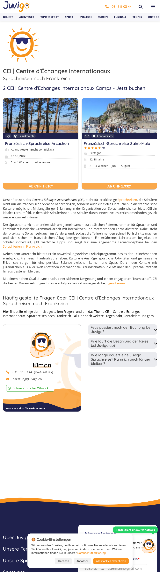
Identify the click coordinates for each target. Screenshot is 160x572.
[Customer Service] (149, 545)
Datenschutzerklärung (91, 552)
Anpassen (82, 561)
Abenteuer (26, 17)
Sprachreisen (127, 200)
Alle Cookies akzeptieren (111, 561)
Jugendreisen (115, 283)
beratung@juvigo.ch (27, 379)
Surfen (103, 17)
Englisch (85, 17)
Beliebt (8, 17)
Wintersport (49, 17)
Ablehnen (63, 561)
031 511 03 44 (118, 6)
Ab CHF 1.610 (41, 186)
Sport (69, 17)
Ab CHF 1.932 (119, 186)
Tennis (137, 17)
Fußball (120, 17)
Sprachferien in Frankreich (22, 246)
